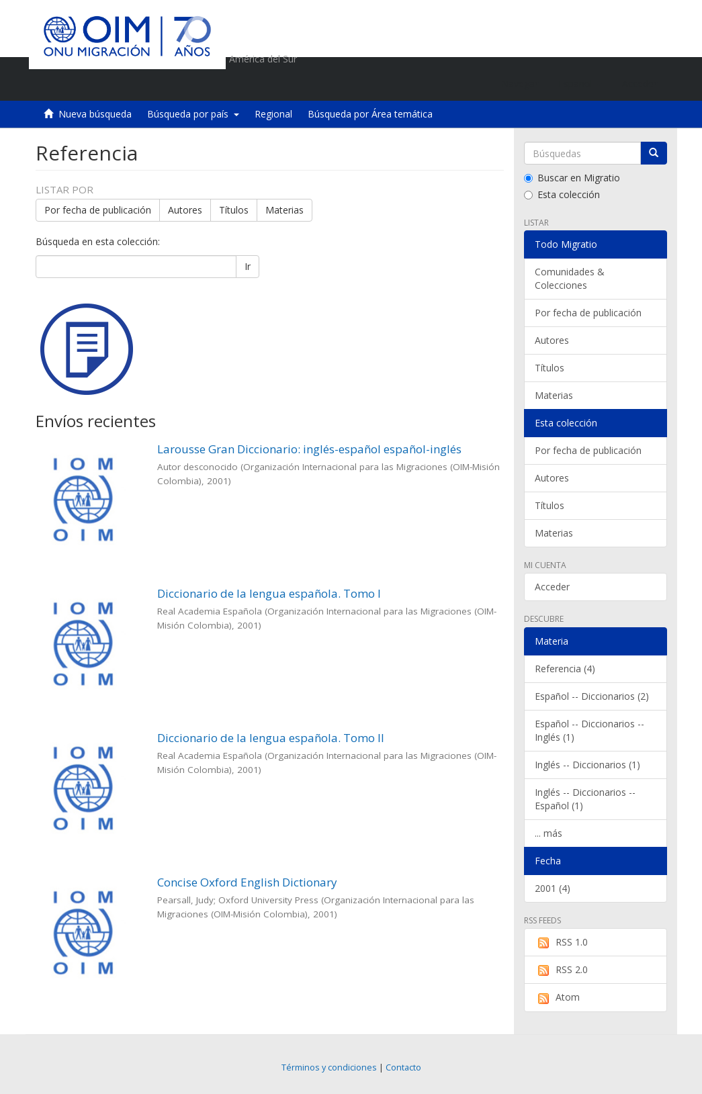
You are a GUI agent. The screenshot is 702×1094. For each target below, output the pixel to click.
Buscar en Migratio (572, 177)
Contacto (403, 1067)
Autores (185, 209)
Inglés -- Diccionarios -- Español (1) (585, 799)
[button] (580, 84)
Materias (284, 209)
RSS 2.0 (561, 969)
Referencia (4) (565, 668)
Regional (273, 113)
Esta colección (562, 194)
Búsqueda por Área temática (370, 113)
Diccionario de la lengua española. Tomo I (269, 593)
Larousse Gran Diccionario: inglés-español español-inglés (309, 449)
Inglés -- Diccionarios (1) (587, 764)
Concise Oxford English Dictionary (247, 882)
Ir (248, 266)
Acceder (552, 586)
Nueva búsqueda (95, 113)
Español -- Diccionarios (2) (592, 696)
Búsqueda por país (193, 113)
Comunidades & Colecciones (570, 278)
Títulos (234, 209)
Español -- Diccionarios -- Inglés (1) (589, 730)
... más (548, 833)
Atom (557, 997)
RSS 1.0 (561, 942)
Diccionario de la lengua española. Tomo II (270, 737)
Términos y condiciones (329, 1067)
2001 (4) (552, 888)
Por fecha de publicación (97, 209)
